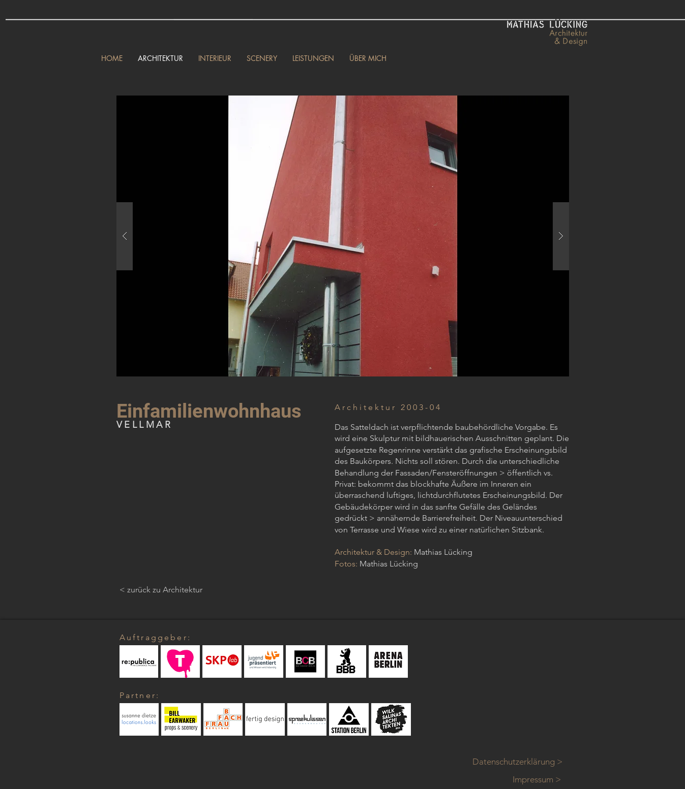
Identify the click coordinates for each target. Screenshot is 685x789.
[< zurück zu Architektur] (161, 590)
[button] (342, 236)
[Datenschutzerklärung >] (523, 761)
